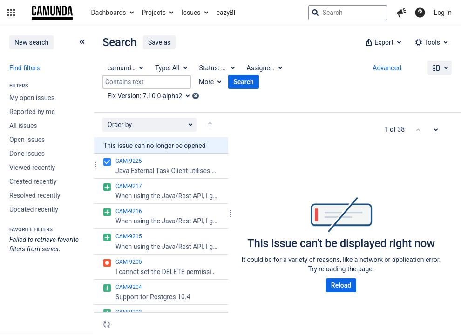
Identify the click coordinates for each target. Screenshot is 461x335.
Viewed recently (32, 167)
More (206, 82)
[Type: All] (170, 68)
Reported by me (32, 111)
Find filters (24, 68)
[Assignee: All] (264, 68)
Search (243, 82)
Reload (341, 285)
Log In (443, 12)
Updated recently (33, 209)
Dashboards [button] (108, 12)
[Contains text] (146, 82)
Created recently (32, 181)
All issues (23, 125)
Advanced (387, 68)
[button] (11, 12)
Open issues (27, 139)
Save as (159, 42)
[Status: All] (216, 68)
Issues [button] (191, 12)
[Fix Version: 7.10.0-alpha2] (151, 96)
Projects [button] (154, 12)
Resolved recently (34, 195)
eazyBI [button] (226, 12)
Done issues (27, 153)
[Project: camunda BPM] (124, 68)
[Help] (420, 12)
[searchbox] (347, 12)
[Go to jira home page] (52, 12)
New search (31, 42)
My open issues (31, 97)
